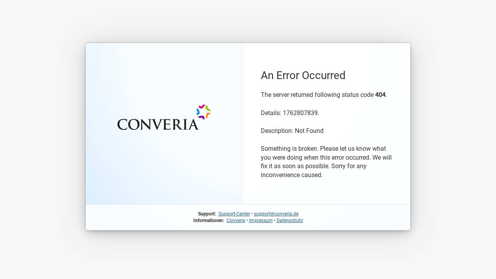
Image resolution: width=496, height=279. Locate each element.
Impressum (261, 220)
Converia (236, 220)
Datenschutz (290, 220)
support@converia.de (276, 214)
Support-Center (234, 214)
